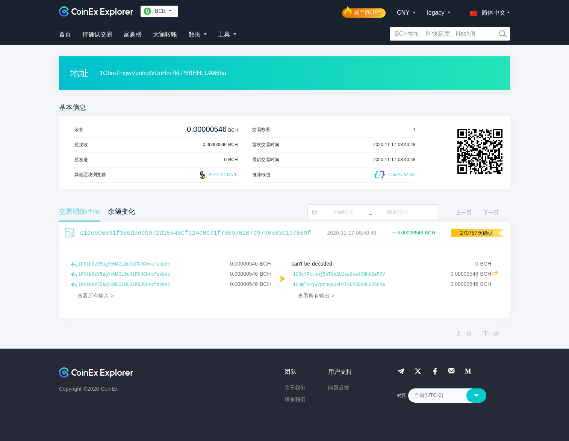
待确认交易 (97, 34)
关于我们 (295, 388)
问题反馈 (338, 388)
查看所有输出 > (316, 296)
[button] (486, 11)
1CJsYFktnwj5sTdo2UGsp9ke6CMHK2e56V (339, 274)
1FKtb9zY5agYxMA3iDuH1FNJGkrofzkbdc (124, 264)
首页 (65, 34)
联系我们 (295, 399)
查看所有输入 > (95, 296)
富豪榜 (133, 34)
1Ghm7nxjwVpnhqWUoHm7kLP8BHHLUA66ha (339, 284)
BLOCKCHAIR (218, 175)
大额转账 (165, 34)
